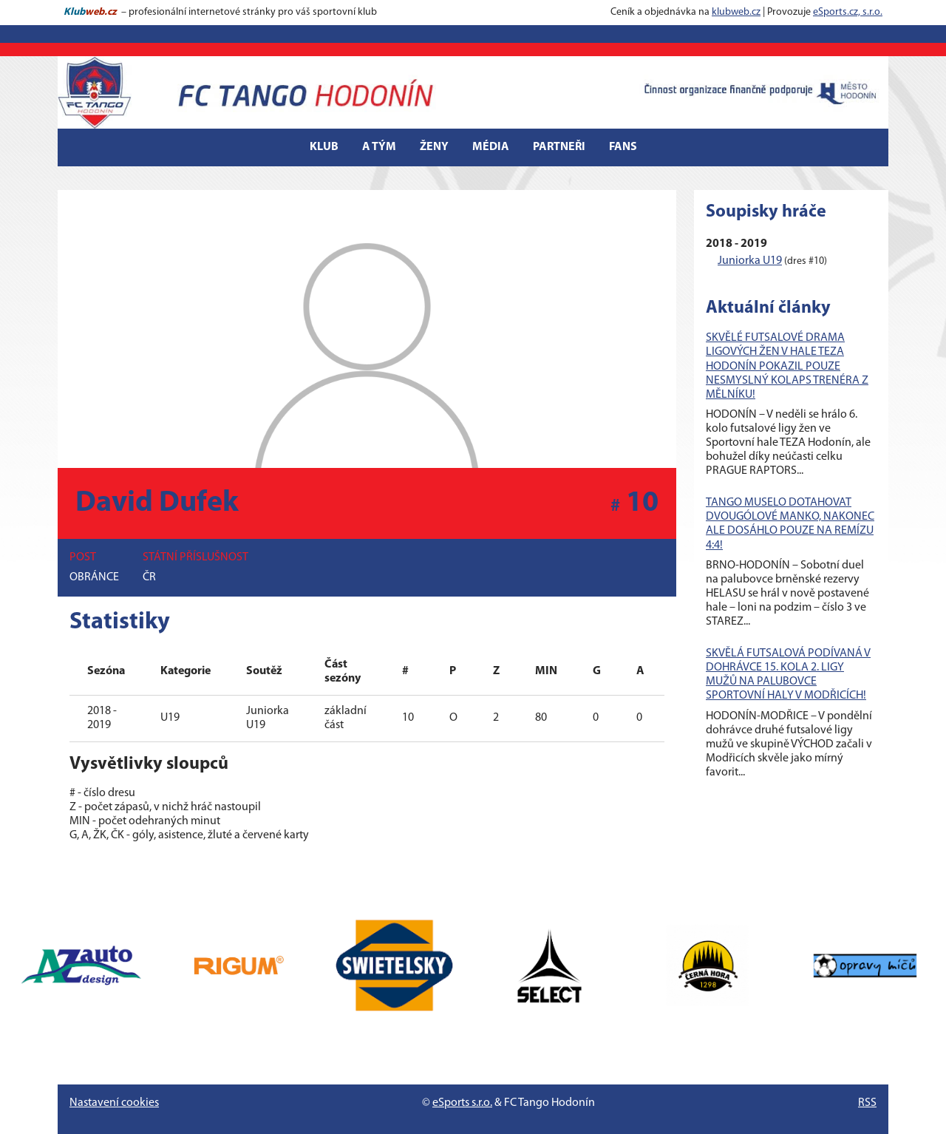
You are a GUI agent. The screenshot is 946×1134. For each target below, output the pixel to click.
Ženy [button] (434, 147)
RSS (867, 1103)
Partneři (559, 147)
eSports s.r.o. (462, 1103)
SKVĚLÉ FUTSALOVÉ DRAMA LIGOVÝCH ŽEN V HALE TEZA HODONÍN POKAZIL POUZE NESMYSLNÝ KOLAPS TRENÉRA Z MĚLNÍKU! (787, 366)
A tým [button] (379, 147)
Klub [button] (324, 147)
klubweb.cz (736, 12)
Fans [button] (623, 147)
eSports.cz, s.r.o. (847, 12)
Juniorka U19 (750, 261)
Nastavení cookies (114, 1103)
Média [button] (490, 147)
